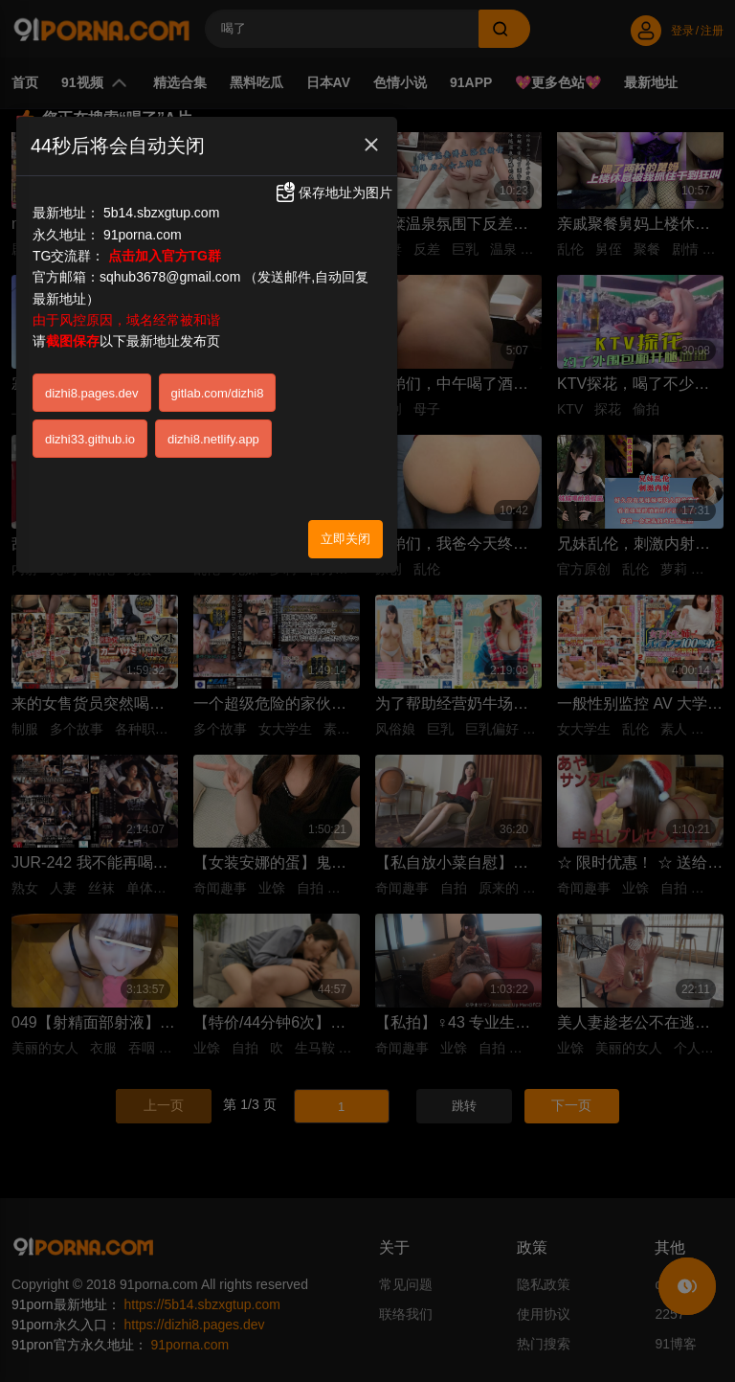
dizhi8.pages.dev (92, 393)
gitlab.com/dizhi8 (217, 393)
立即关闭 (345, 539)
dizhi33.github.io (90, 439)
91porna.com (142, 234)
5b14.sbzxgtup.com (161, 212)
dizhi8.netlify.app (213, 439)
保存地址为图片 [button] (333, 192)
